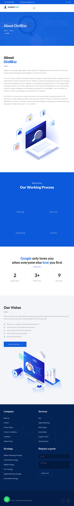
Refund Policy (8, 441)
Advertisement (43, 441)
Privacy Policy (8, 427)
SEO (39, 418)
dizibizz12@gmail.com (27, 2)
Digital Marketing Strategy (12, 474)
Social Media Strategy (11, 460)
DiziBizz (29, 500)
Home (6, 30)
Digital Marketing (44, 423)
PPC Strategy (8, 469)
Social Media (42, 432)
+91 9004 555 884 (9, 2)
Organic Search (43, 437)
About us (7, 418)
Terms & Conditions (10, 432)
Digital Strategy (9, 465)
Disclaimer (7, 437)
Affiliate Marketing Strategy (13, 455)
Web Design (42, 427)
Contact (6, 423)
